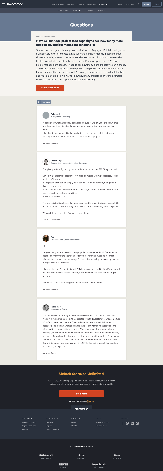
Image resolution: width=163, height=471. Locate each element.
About (120, 4)
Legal (99, 418)
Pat (52, 237)
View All (25, 429)
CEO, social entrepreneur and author (65, 240)
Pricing (80, 4)
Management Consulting (60, 117)
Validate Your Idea (29, 422)
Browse (70, 4)
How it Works (58, 4)
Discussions (63, 10)
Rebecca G (55, 114)
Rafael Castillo (57, 306)
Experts (90, 10)
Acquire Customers (29, 426)
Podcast (101, 10)
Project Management (46, 36)
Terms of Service (102, 422)
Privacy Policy (101, 426)
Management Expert (59, 309)
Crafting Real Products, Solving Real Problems (69, 163)
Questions (77, 10)
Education (91, 4)
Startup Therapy (52, 429)
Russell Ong (56, 160)
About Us (74, 426)
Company (75, 418)
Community (104, 4)
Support (130, 4)
